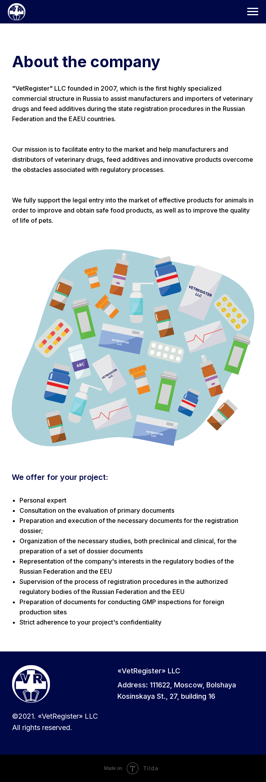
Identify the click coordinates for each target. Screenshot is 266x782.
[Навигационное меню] (252, 12)
